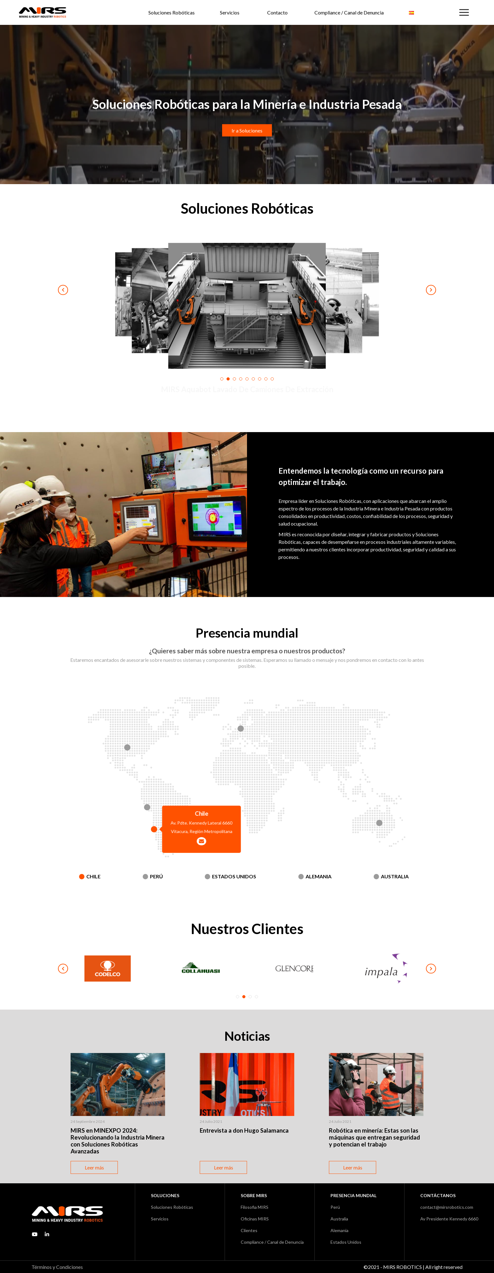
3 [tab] (250, 996)
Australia (395, 876)
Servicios (229, 12)
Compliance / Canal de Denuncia (349, 12)
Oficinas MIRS (255, 1218)
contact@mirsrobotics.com (446, 1207)
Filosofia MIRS (254, 1207)
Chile (93, 876)
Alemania (318, 876)
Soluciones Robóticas (171, 12)
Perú (156, 876)
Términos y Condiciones (57, 1267)
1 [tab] (237, 996)
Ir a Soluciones (247, 130)
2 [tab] (243, 996)
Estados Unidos (234, 876)
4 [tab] (256, 996)
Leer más (94, 1167)
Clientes (249, 1230)
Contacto (277, 12)
